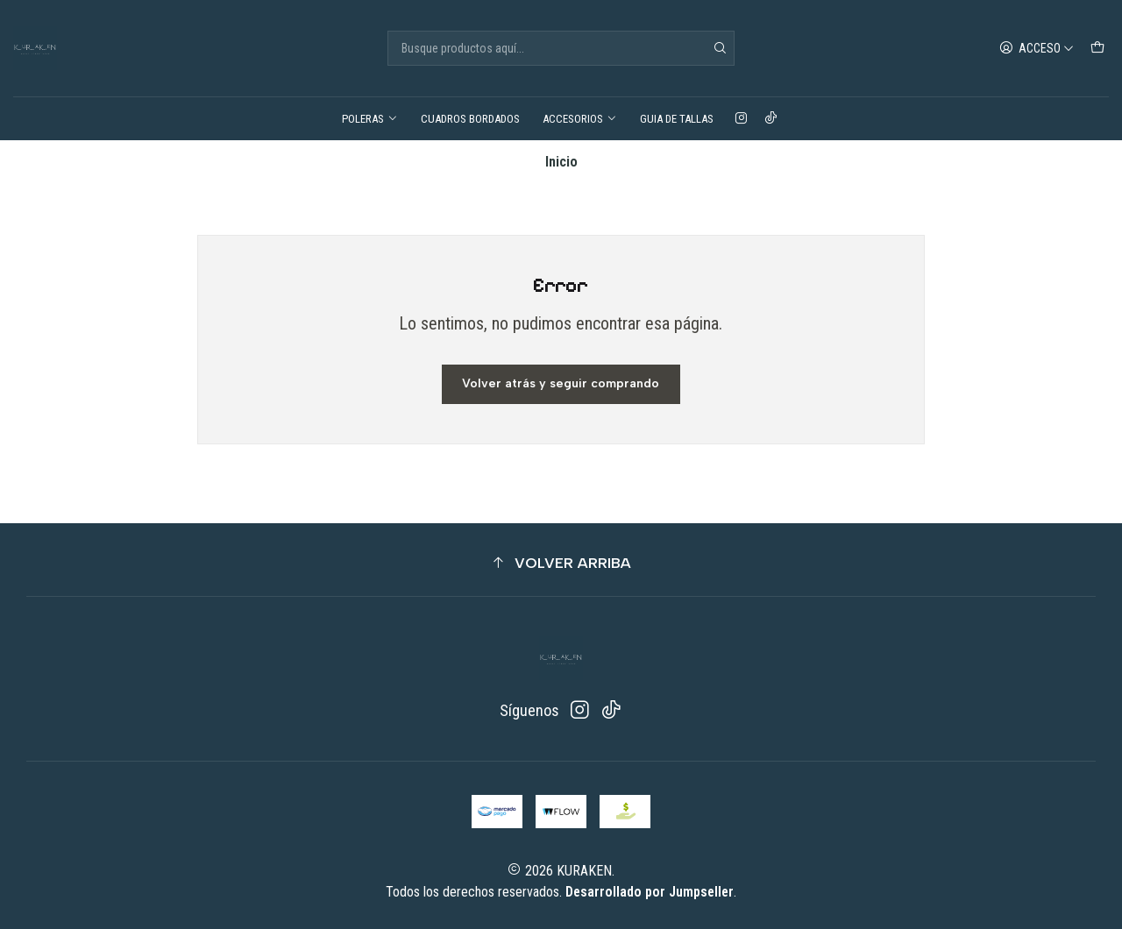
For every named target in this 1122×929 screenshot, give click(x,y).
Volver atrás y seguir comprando (560, 383)
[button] (561, 563)
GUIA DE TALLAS (677, 118)
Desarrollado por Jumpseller (649, 891)
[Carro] (1098, 48)
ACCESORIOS (580, 118)
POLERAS (370, 118)
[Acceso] (1037, 48)
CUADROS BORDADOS (470, 118)
